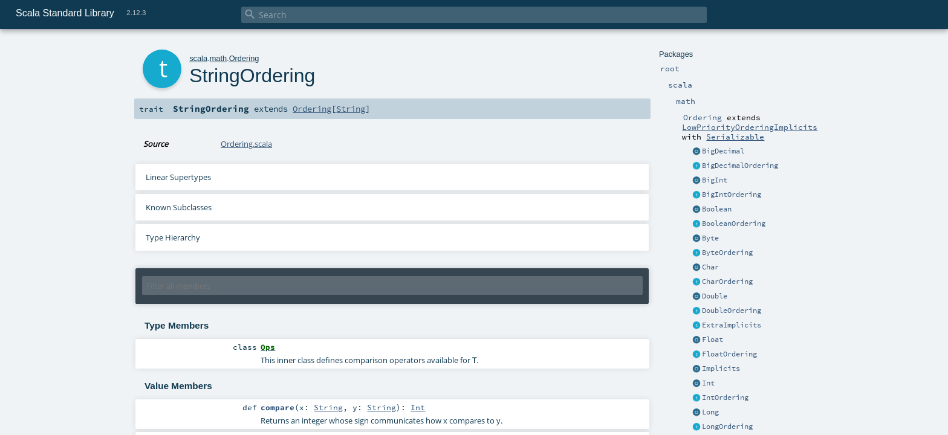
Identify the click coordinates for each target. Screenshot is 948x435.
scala (198, 58)
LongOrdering (727, 426)
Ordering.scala (246, 143)
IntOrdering (725, 397)
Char (710, 267)
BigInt (714, 180)
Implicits (721, 368)
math (218, 58)
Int (708, 383)
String (350, 108)
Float (712, 339)
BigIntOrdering (731, 194)
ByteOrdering (727, 252)
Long (710, 412)
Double (714, 296)
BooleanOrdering (733, 223)
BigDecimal (723, 151)
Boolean (717, 209)
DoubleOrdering (731, 310)
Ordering (244, 58)
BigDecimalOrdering (740, 165)
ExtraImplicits (731, 325)
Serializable (735, 136)
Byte (710, 238)
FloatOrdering (729, 354)
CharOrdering (727, 281)
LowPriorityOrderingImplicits (749, 127)
